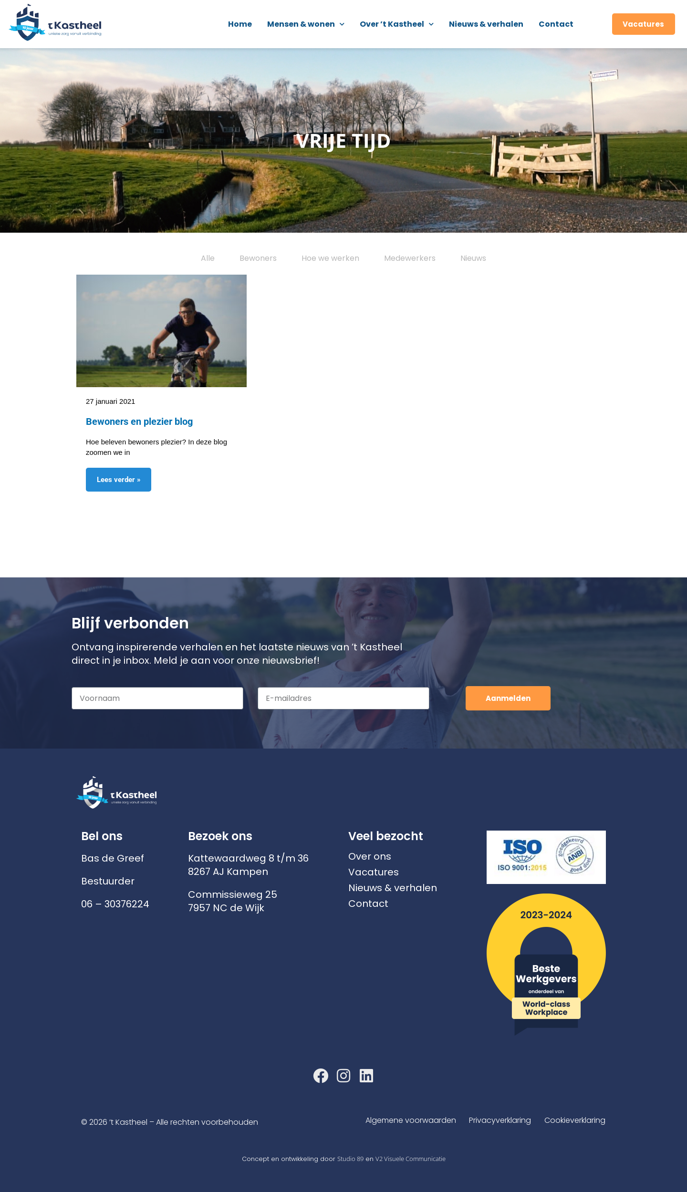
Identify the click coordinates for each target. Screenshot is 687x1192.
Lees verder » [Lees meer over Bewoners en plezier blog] (119, 479)
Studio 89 (350, 1158)
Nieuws (473, 258)
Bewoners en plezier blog (139, 421)
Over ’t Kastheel (397, 24)
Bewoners (258, 258)
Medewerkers (410, 258)
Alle (208, 258)
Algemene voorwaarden (406, 1120)
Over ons (369, 856)
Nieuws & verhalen (486, 24)
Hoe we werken (330, 258)
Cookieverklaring (574, 1120)
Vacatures (373, 872)
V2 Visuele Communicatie (410, 1158)
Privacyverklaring (498, 1120)
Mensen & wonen (305, 24)
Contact (556, 24)
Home (240, 24)
